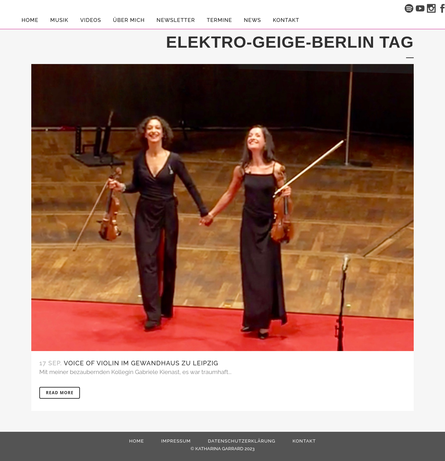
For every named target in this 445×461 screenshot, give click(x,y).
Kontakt (304, 441)
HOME (136, 441)
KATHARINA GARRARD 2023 (224, 448)
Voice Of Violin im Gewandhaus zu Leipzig (141, 363)
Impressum (176, 441)
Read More (59, 393)
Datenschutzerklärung (241, 441)
